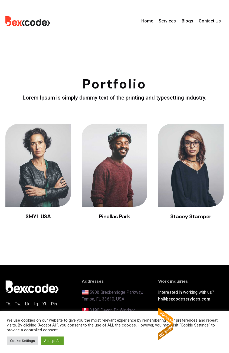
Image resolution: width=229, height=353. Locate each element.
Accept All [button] (52, 341)
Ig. (36, 303)
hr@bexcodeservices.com (184, 299)
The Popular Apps (165, 324)
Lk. (27, 303)
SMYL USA (38, 216)
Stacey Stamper (190, 216)
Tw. (18, 303)
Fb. (8, 303)
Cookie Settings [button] (22, 341)
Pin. (54, 303)
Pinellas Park (114, 216)
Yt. (44, 303)
